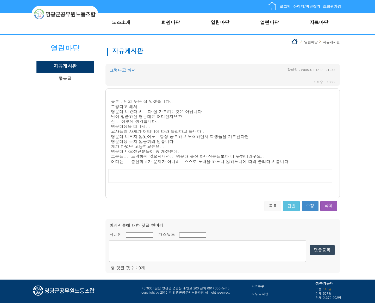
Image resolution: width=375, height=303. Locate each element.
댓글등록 (322, 250)
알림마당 (220, 22)
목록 (273, 206)
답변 (291, 206)
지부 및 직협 (260, 294)
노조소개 (121, 22)
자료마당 (319, 22)
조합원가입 (332, 6)
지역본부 (258, 286)
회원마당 (170, 22)
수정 (310, 206)
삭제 (328, 206)
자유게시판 (65, 66)
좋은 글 (65, 78)
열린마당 (269, 22)
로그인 (285, 6)
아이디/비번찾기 (306, 6)
